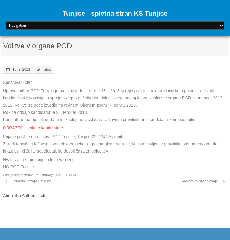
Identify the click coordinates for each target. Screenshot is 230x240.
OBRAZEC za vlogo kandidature (33, 128)
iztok (47, 69)
